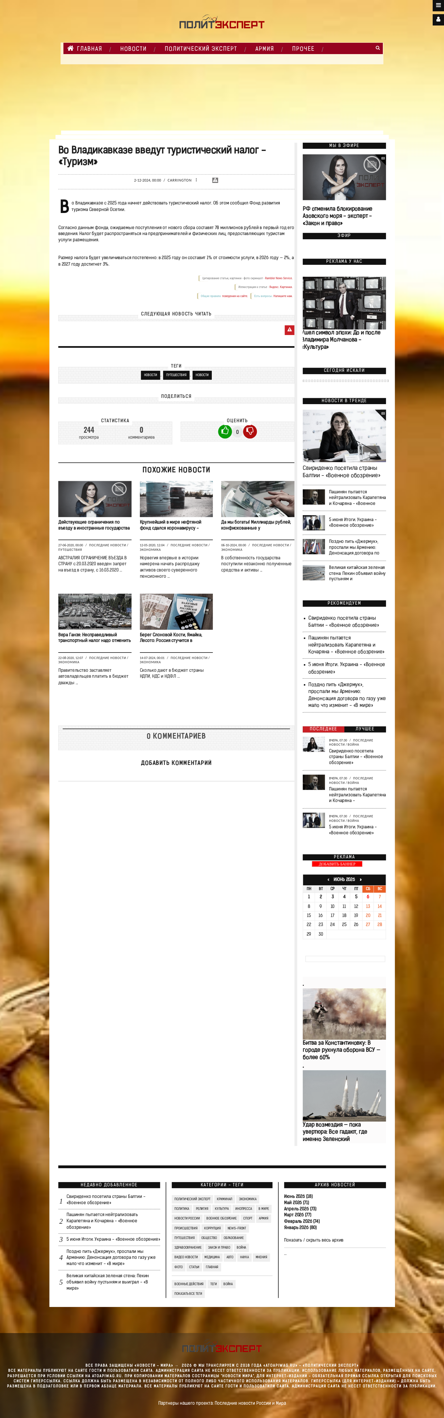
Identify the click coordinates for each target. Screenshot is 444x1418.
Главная (84, 48)
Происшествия (185, 1228)
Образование (233, 1238)
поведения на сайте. (234, 296)
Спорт (247, 1219)
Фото (178, 1267)
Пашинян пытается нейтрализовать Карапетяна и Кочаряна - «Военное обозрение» (346, 645)
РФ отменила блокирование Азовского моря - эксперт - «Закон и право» (337, 217)
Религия (202, 1209)
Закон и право (219, 1248)
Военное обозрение (221, 1219)
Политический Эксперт (201, 49)
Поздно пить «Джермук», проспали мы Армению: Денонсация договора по (354, 548)
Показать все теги (188, 1294)
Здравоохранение (187, 1248)
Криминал (224, 1199)
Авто (229, 1257)
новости (150, 375)
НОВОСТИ (133, 49)
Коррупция (212, 1228)
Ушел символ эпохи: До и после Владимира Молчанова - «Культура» (340, 340)
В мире (264, 1209)
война (227, 1284)
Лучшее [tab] (365, 729)
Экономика (150, 550)
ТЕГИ (213, 1284)
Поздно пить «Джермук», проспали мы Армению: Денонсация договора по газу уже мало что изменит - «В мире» (111, 1257)
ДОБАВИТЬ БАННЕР (337, 864)
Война (353, 745)
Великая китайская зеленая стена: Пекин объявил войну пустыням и (357, 573)
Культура (222, 1209)
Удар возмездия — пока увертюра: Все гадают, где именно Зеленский (335, 1132)
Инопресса (243, 1209)
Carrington (179, 180)
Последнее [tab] (323, 729)
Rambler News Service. (279, 278)
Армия (264, 49)
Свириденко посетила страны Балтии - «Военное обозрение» (356, 757)
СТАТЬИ (194, 1267)
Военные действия (189, 1284)
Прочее (303, 49)
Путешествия (176, 375)
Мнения (261, 1257)
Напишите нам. (283, 296)
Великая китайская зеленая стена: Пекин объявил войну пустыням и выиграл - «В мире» (108, 1282)
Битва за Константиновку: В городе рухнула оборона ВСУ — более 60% (341, 1050)
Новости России (187, 1219)
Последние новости (107, 545)
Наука (244, 1257)
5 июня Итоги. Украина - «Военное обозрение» (353, 523)
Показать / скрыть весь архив (313, 1240)
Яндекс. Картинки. (281, 287)
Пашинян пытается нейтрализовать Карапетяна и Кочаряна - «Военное (357, 498)
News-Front (236, 1228)
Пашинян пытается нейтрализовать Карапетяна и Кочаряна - (357, 795)
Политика (181, 1209)
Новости (201, 375)
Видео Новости (186, 1257)
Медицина (212, 1257)
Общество (209, 1238)
